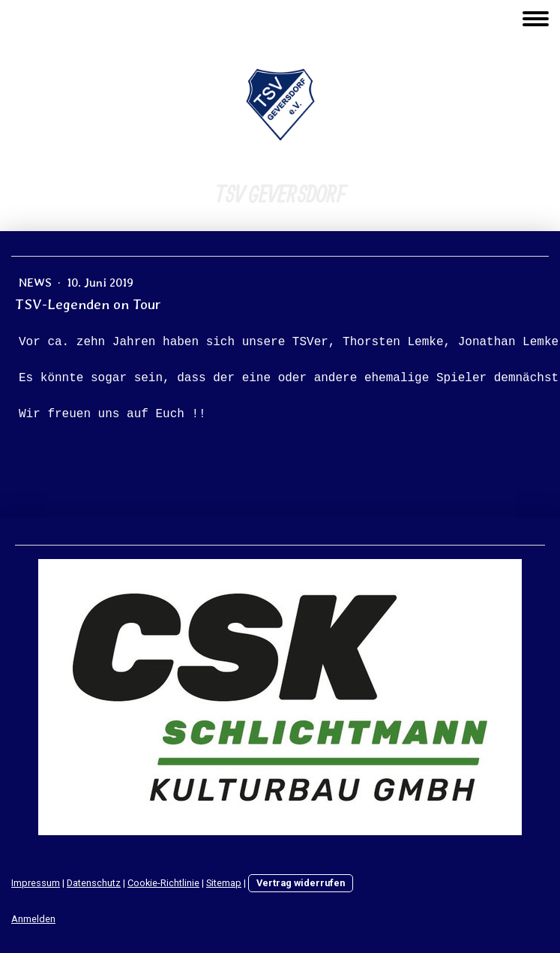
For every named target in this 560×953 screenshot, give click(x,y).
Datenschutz (94, 882)
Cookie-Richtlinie (163, 882)
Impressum (35, 882)
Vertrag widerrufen (300, 882)
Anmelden (33, 918)
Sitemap (223, 882)
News (37, 282)
